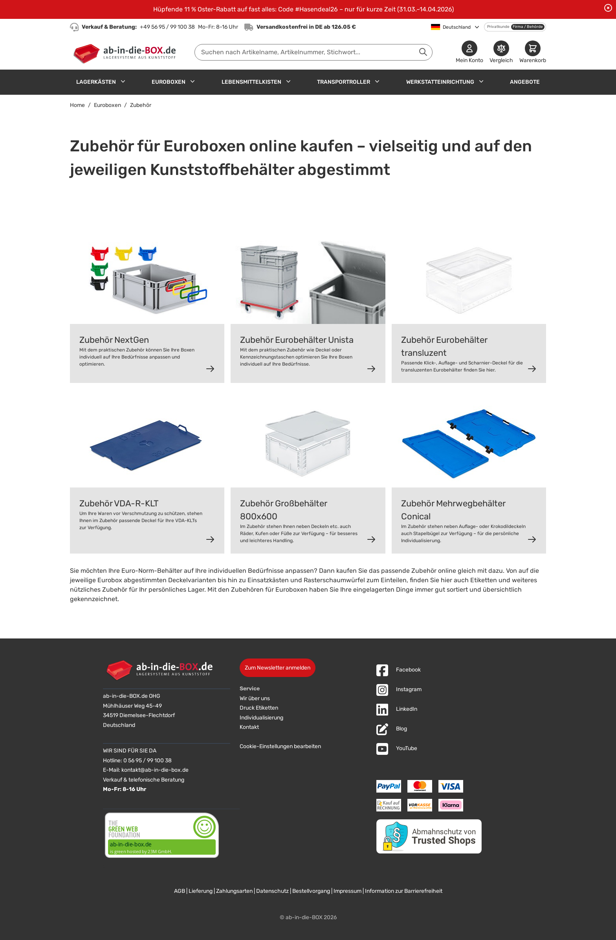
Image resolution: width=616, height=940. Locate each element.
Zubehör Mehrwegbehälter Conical (453, 510)
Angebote (525, 82)
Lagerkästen (96, 82)
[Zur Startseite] (126, 52)
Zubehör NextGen (114, 340)
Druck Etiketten (259, 708)
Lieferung (201, 891)
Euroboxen (168, 82)
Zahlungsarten (234, 891)
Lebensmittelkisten (251, 82)
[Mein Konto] (469, 52)
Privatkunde (498, 26)
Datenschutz (272, 891)
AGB (179, 891)
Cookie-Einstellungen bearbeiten (280, 746)
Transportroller (343, 82)
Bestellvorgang (311, 891)
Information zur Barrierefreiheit (403, 891)
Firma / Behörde (528, 26)
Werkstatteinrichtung (440, 82)
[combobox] (313, 52)
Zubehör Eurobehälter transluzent (444, 346)
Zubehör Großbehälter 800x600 (283, 510)
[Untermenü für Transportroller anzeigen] (377, 81)
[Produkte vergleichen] (501, 52)
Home (77, 105)
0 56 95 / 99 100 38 (147, 760)
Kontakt (249, 727)
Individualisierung (261, 717)
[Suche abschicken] (423, 52)
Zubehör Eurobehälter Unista (297, 340)
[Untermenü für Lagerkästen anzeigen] (123, 81)
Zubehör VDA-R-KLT (119, 503)
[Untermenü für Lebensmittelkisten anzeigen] (288, 81)
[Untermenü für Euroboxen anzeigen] (192, 81)
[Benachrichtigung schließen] (608, 8)
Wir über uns (255, 698)
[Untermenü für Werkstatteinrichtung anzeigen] (481, 81)
